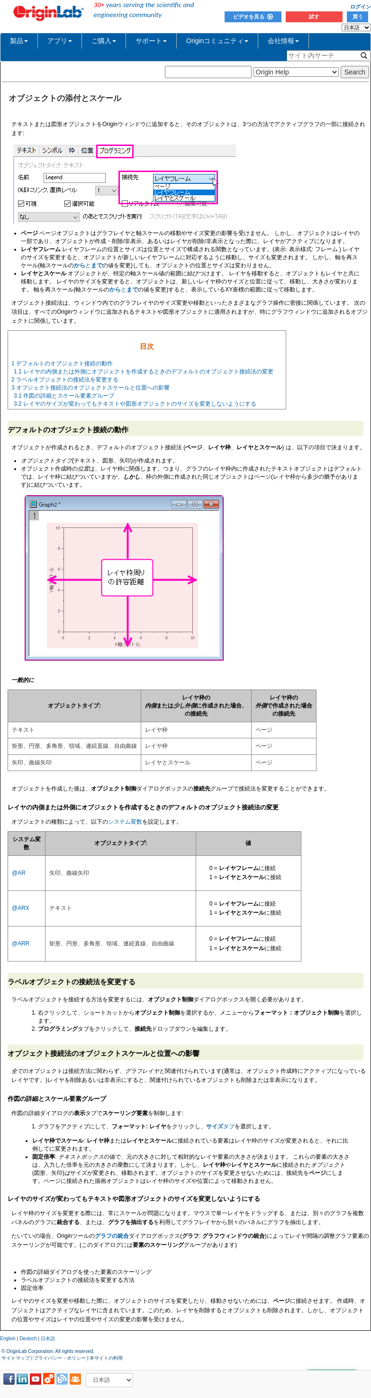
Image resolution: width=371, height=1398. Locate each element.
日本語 (48, 1338)
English (8, 1338)
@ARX (20, 908)
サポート (151, 41)
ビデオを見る (253, 16)
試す (314, 16)
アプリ (59, 41)
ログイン (360, 6)
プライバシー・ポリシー (60, 1358)
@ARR (21, 943)
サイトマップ (15, 1358)
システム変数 (125, 821)
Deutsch (28, 1338)
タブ (220, 1126)
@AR (19, 873)
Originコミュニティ (217, 41)
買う (358, 16)
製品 (19, 41)
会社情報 (283, 41)
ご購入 (103, 41)
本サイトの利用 (106, 1358)
